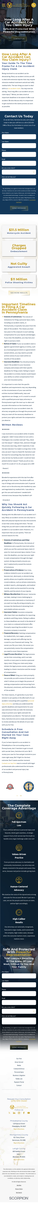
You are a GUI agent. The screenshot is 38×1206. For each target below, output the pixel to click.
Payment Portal (19, 1082)
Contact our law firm (9, 763)
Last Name (5, 141)
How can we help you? (9, 177)
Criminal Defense (19, 1069)
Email (3, 159)
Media (19, 1065)
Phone (4, 150)
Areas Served (19, 1062)
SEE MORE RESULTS (19, 293)
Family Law (19, 1079)
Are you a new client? (8, 168)
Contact (19, 1085)
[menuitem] (19, 1185)
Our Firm (19, 1059)
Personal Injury (19, 1072)
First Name (5, 133)
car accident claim (14, 88)
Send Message (19, 208)
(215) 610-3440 (19, 1101)
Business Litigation (19, 1075)
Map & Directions (19, 1129)
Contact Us (19, 39)
